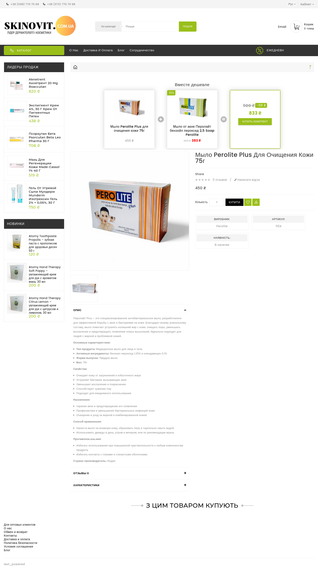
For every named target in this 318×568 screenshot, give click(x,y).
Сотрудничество (142, 50)
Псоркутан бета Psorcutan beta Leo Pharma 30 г (45, 137)
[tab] (129, 310)
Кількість (201, 202)
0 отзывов (220, 180)
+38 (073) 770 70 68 (61, 4)
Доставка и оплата (98, 50)
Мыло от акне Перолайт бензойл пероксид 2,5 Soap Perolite (192, 130)
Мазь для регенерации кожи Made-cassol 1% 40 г (44, 165)
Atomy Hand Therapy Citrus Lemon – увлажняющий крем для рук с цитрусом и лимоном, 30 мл (45, 305)
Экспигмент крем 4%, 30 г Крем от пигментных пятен (44, 110)
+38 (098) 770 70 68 (25, 4)
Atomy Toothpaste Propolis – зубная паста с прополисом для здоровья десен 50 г (43, 243)
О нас (73, 50)
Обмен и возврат (16, 532)
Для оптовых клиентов (19, 525)
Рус (292, 4)
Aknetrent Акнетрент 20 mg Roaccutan (43, 83)
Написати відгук (247, 180)
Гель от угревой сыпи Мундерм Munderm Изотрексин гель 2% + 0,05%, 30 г (43, 195)
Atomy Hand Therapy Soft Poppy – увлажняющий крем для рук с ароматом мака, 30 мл (45, 274)
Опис (77, 310)
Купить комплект (255, 121)
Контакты (10, 536)
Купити (234, 202)
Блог (121, 50)
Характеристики (86, 485)
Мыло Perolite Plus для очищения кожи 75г (129, 128)
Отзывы (81, 473)
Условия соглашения (18, 546)
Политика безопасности (20, 543)
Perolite (222, 226)
